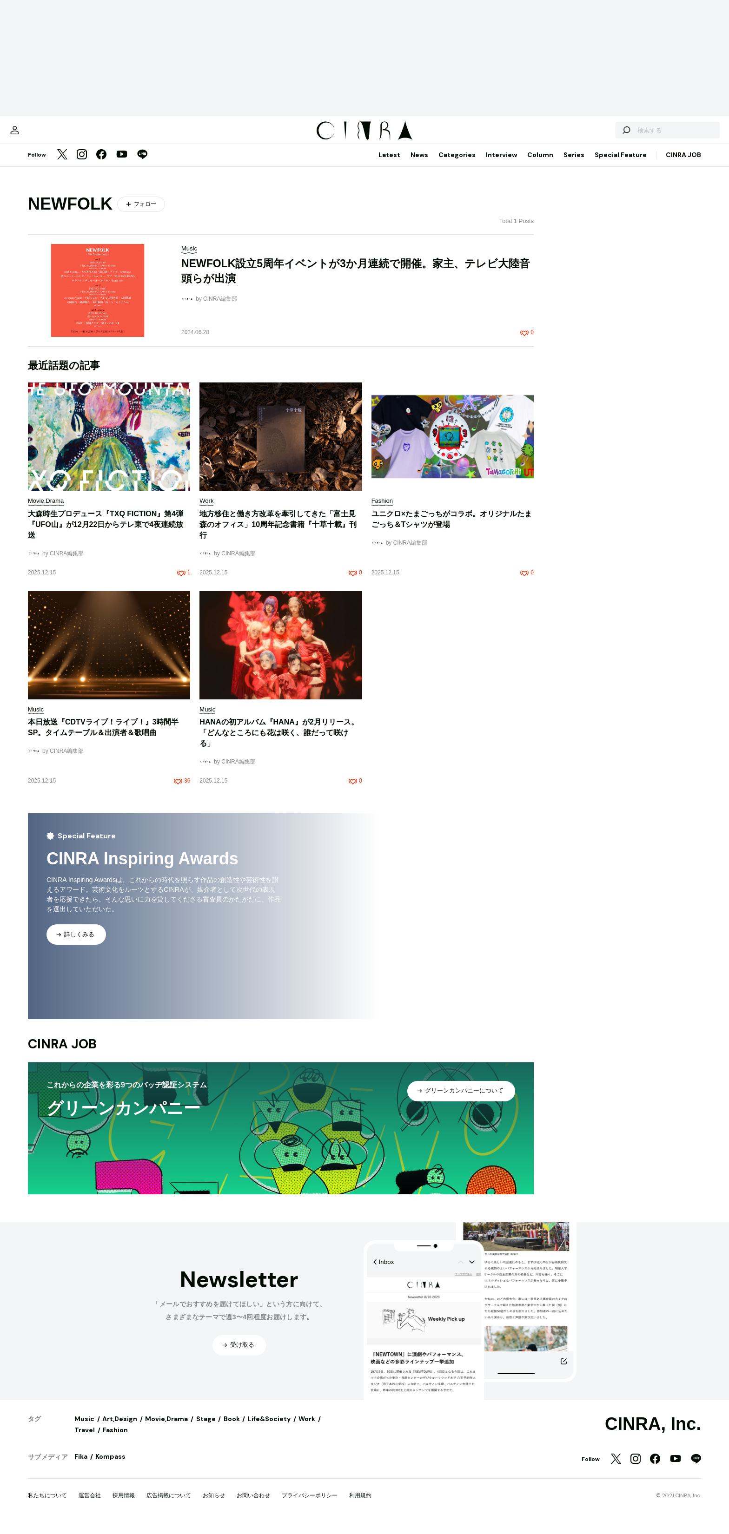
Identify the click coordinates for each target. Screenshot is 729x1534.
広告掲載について (168, 1504)
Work (306, 1428)
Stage (206, 1428)
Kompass (110, 1465)
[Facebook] (101, 164)
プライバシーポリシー (310, 1504)
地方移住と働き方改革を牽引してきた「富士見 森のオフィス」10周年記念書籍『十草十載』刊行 (278, 533)
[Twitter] (62, 164)
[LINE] (142, 164)
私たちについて (47, 1504)
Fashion (115, 1439)
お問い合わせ (253, 1504)
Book (232, 1428)
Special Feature (621, 164)
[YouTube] (122, 164)
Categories (457, 164)
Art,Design (119, 1428)
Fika (80, 1465)
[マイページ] (47, 134)
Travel (84, 1439)
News (419, 164)
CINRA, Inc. (653, 1433)
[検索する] (593, 134)
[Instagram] (82, 164)
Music (84, 1428)
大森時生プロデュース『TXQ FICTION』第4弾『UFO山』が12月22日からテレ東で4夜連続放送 (105, 533)
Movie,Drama (166, 1428)
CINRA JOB (683, 164)
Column (540, 164)
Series (573, 164)
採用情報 (124, 1504)
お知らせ (214, 1504)
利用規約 (360, 1504)
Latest (389, 164)
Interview (501, 164)
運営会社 (90, 1504)
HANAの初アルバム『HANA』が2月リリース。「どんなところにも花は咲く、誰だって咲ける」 (278, 742)
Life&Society (269, 1428)
